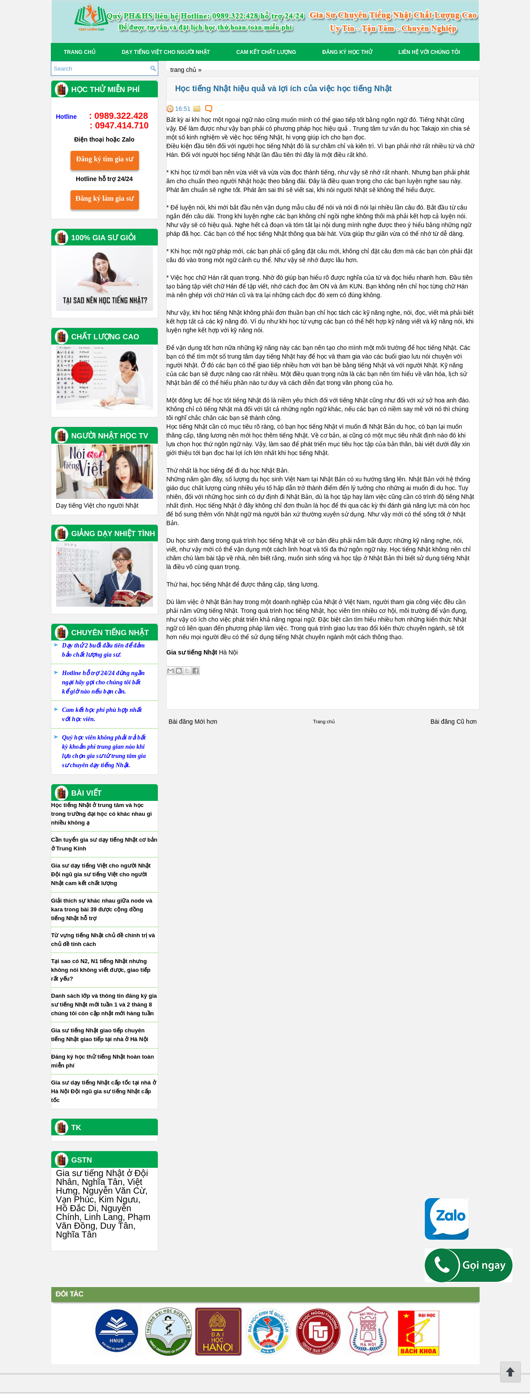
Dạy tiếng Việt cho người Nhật (166, 52)
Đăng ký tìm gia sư (104, 159)
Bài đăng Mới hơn (193, 721)
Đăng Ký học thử (347, 52)
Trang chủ (80, 52)
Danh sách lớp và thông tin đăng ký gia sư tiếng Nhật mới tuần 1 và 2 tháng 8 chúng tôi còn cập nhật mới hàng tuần (104, 1004)
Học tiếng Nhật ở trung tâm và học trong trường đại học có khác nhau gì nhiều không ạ (101, 814)
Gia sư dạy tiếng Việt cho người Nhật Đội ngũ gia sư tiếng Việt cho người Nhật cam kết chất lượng (101, 874)
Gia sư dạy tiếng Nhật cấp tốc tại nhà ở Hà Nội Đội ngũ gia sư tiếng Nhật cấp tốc (103, 1091)
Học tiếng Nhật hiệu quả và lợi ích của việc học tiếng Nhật (283, 88)
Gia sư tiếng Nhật (192, 652)
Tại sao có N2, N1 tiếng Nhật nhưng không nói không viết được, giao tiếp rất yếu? (101, 970)
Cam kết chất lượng (266, 52)
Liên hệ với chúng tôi (429, 52)
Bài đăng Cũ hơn (453, 721)
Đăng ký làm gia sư (104, 198)
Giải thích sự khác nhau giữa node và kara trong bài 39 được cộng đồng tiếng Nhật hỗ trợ (102, 909)
